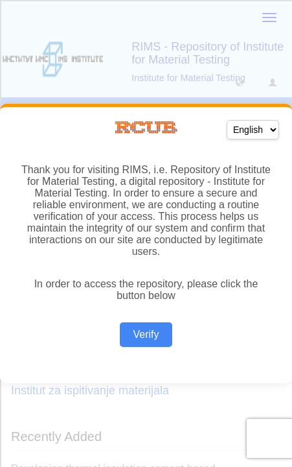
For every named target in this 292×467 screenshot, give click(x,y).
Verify (146, 334)
